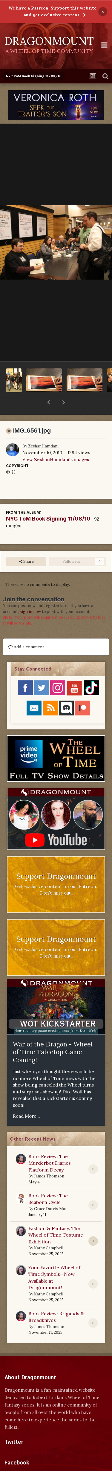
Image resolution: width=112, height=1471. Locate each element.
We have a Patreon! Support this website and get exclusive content (52, 11)
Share (26, 546)
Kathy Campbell (48, 1232)
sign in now (30, 596)
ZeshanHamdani (43, 430)
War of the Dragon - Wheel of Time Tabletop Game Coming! (53, 1037)
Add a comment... (27, 631)
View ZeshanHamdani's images (55, 444)
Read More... (26, 1100)
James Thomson (49, 1160)
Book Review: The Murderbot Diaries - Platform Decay (51, 1147)
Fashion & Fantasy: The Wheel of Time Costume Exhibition (55, 1219)
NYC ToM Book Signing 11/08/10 (48, 503)
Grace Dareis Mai (50, 1193)
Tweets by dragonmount (30, 1437)
